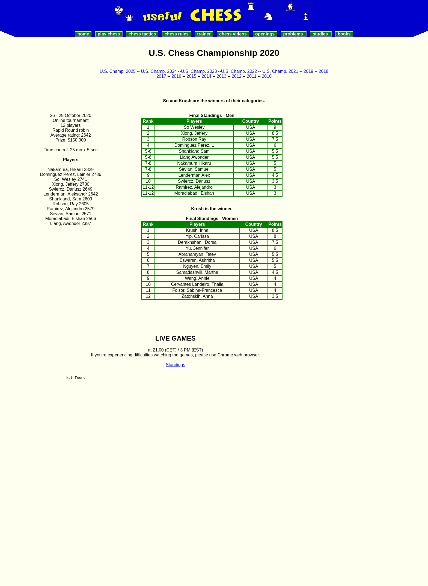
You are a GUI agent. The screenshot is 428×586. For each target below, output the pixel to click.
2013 (222, 76)
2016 (176, 76)
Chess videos (233, 34)
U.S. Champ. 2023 (199, 71)
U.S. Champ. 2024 (159, 71)
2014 (207, 76)
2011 (252, 76)
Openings (265, 34)
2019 (309, 71)
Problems (293, 34)
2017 (161, 76)
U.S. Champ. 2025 (118, 71)
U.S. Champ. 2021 (280, 71)
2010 (267, 76)
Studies (321, 34)
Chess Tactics (142, 34)
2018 (323, 71)
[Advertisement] (357, 151)
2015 (191, 76)
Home (83, 34)
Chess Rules (177, 34)
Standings (175, 364)
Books (344, 34)
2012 (237, 76)
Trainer (204, 34)
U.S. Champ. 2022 (239, 71)
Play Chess (109, 34)
